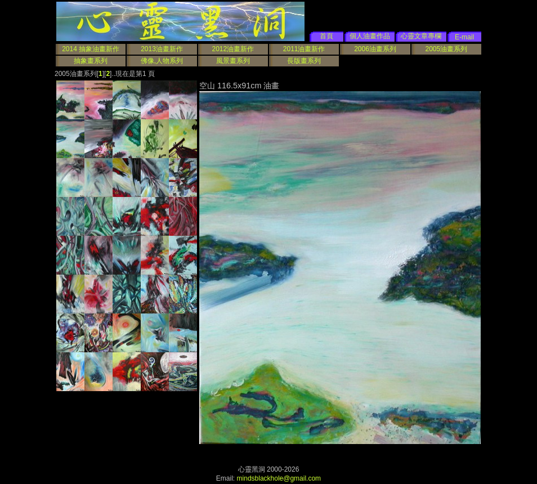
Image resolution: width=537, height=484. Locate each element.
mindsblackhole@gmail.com (279, 478)
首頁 (326, 36)
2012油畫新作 (233, 49)
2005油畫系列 (446, 49)
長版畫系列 (304, 61)
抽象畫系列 (91, 61)
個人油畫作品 (370, 36)
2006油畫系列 (375, 49)
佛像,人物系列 (162, 61)
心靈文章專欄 (421, 36)
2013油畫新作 (162, 49)
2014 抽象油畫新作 (90, 49)
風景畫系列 (233, 61)
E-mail (464, 37)
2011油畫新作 (304, 49)
